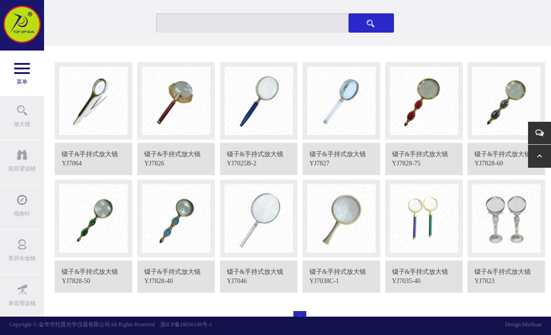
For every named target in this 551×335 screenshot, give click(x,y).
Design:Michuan (523, 324)
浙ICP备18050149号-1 (186, 324)
